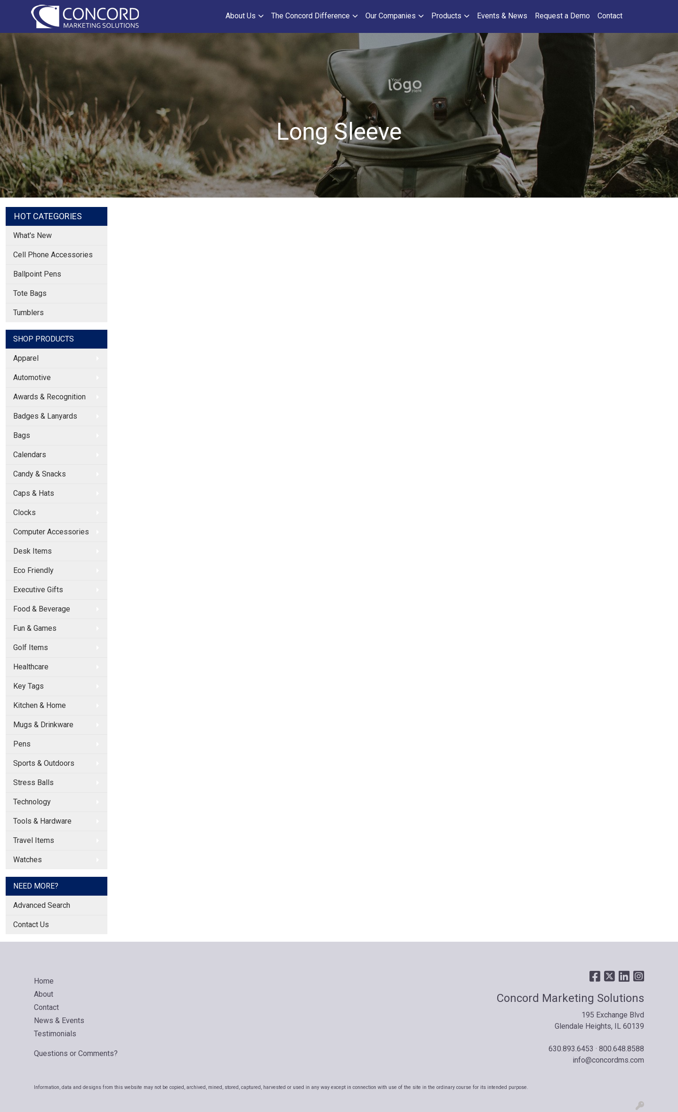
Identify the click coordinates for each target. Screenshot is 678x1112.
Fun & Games (34, 628)
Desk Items (32, 551)
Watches (27, 859)
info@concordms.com (608, 1060)
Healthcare (30, 666)
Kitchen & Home (39, 705)
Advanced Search (41, 905)
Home (44, 981)
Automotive (32, 377)
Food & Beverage (41, 608)
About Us (241, 15)
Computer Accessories (51, 531)
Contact (609, 15)
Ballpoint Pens (37, 274)
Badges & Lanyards (45, 416)
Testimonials (55, 1033)
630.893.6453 (571, 1048)
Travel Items (33, 840)
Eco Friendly (33, 570)
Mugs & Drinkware (43, 724)
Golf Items (30, 647)
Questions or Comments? (76, 1053)
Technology (32, 801)
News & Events (59, 1020)
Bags (21, 435)
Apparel (26, 358)
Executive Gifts (38, 589)
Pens (22, 743)
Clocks (24, 512)
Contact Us (31, 924)
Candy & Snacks (39, 473)
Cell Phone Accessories (53, 254)
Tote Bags (30, 293)
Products (446, 15)
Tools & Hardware (42, 821)
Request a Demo (562, 15)
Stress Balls (33, 782)
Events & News (502, 15)
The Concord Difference (310, 15)
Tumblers (28, 312)
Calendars (29, 454)
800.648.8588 (621, 1048)
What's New (32, 235)
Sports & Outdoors (43, 763)
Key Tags (28, 686)
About (43, 994)
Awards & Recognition (49, 396)
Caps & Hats (33, 493)
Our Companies (390, 15)
